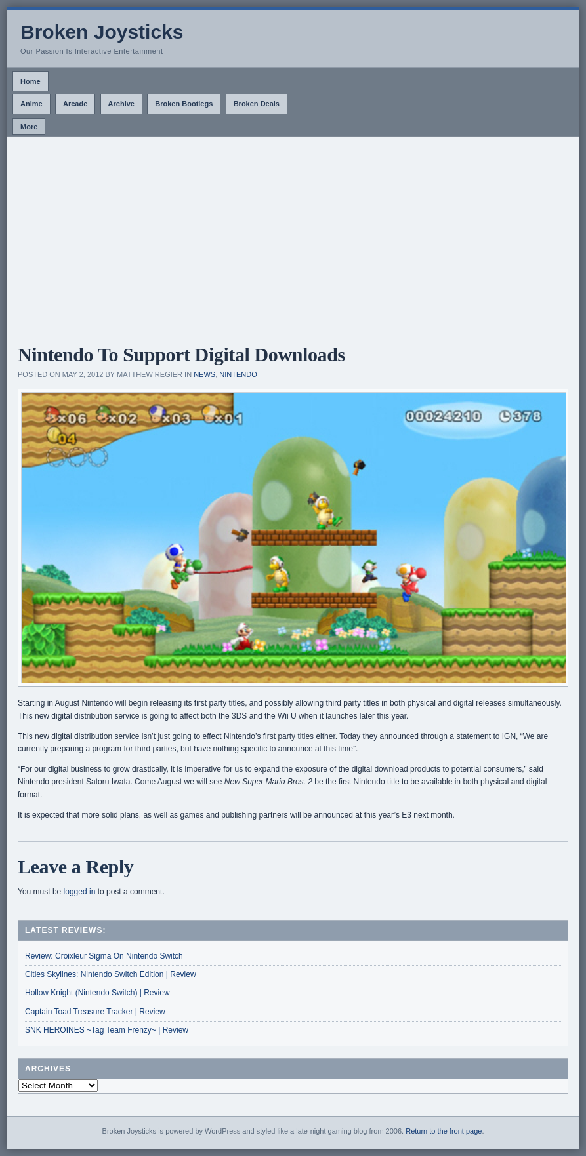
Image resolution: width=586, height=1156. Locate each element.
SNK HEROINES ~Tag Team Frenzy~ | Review (106, 1030)
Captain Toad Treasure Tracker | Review (95, 1011)
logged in (80, 891)
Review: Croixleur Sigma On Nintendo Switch (104, 956)
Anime (31, 104)
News (204, 374)
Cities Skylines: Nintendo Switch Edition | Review (110, 974)
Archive (121, 104)
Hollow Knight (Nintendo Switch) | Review (97, 992)
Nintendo (238, 374)
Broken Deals (257, 104)
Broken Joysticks (101, 32)
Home (30, 81)
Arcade (75, 104)
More (28, 126)
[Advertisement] (293, 235)
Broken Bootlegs (184, 104)
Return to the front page (444, 1131)
